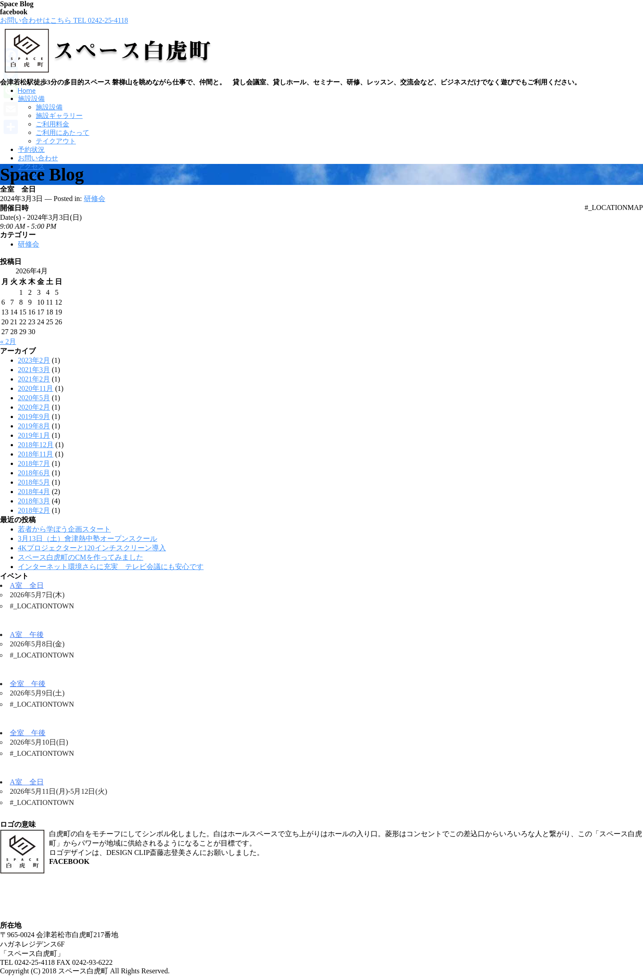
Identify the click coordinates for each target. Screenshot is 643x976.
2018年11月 (35, 454)
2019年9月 (34, 416)
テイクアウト (56, 141)
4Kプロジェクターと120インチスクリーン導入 (92, 548)
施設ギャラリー (59, 116)
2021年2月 (34, 379)
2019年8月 (34, 426)
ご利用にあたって (62, 133)
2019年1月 (34, 435)
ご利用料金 (52, 124)
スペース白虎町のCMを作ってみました (80, 557)
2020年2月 (34, 407)
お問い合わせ (38, 158)
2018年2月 (34, 510)
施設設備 (31, 99)
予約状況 (31, 150)
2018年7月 (34, 463)
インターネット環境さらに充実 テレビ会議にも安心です (111, 566)
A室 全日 (27, 585)
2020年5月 (34, 398)
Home (27, 91)
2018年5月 (34, 482)
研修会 (94, 198)
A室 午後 (27, 634)
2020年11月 (35, 388)
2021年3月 (34, 369)
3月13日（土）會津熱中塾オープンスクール (87, 538)
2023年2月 (34, 360)
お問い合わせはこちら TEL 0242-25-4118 (64, 20)
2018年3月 (34, 501)
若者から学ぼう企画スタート (64, 529)
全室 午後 (28, 683)
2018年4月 (34, 491)
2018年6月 (34, 473)
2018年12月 (36, 444)
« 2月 (8, 341)
